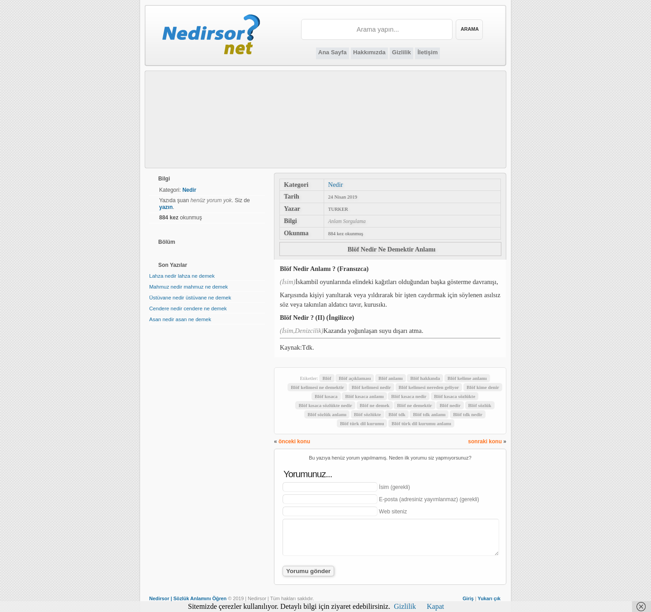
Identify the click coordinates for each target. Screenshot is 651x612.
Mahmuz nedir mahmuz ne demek (188, 286)
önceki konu (294, 441)
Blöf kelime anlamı (467, 378)
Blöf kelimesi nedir (371, 387)
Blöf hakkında (425, 378)
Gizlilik (401, 52)
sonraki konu (485, 441)
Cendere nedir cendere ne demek (188, 308)
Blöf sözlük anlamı (326, 414)
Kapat (435, 606)
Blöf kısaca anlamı (364, 396)
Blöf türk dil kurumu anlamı (421, 423)
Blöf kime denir (483, 387)
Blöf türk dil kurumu (362, 423)
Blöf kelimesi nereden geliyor (429, 387)
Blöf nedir (450, 405)
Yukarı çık (489, 598)
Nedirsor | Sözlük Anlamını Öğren (187, 598)
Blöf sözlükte (367, 414)
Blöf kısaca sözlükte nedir (325, 405)
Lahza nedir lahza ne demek (182, 276)
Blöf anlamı (390, 378)
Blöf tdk (397, 414)
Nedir (335, 184)
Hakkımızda (369, 52)
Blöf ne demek (375, 405)
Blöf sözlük (479, 405)
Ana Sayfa (332, 52)
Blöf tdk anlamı (429, 414)
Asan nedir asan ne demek (180, 319)
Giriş (468, 598)
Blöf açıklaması (355, 378)
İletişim (427, 52)
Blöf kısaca (326, 396)
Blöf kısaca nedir (408, 396)
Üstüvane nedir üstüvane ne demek (190, 297)
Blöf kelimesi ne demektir (317, 387)
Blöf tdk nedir (467, 414)
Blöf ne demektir (414, 405)
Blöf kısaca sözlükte (454, 396)
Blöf (326, 378)
